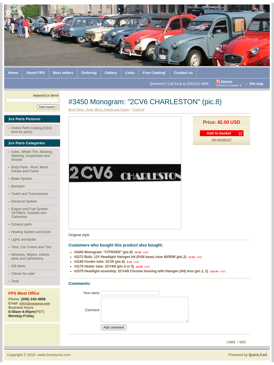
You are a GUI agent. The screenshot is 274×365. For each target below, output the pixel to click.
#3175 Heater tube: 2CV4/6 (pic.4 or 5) (104, 266)
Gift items (18, 266)
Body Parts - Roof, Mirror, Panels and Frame (30, 169)
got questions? (222, 139)
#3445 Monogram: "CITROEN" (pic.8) (103, 252)
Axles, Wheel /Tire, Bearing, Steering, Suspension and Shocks (32, 156)
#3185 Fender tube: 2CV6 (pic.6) (99, 262)
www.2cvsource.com (53, 355)
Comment (92, 310)
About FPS (35, 73)
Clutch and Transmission (29, 194)
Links (130, 73)
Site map (256, 84)
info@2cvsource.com (35, 303)
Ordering (89, 73)
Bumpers (18, 186)
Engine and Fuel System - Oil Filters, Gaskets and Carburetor (30, 213)
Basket (226, 82)
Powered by (247, 355)
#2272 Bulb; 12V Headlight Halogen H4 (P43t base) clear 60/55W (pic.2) (130, 257)
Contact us (183, 73)
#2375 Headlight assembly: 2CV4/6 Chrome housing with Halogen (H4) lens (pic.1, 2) (141, 271)
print (242, 341)
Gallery (111, 73)
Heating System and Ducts (31, 232)
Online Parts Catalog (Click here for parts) (31, 130)
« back (230, 341)
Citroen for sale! (23, 274)
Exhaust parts (21, 224)
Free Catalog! (154, 73)
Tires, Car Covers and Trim (31, 247)
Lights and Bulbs (23, 239)
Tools (15, 281)
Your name (91, 293)
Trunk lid (138, 109)
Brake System (21, 179)
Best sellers (63, 73)
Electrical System (24, 201)
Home (13, 73)
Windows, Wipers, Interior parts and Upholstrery (30, 257)
